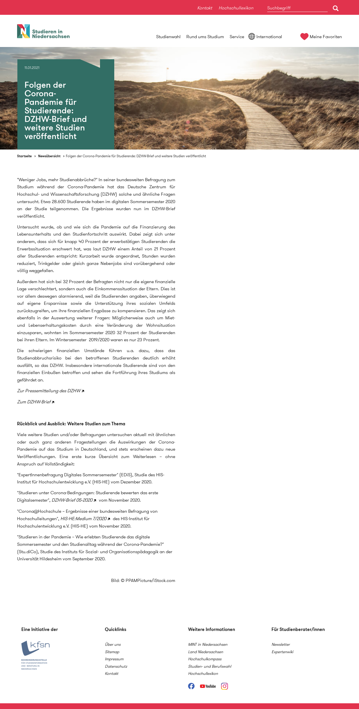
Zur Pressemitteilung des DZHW (48, 390)
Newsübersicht (49, 156)
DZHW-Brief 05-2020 (72, 500)
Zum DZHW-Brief (33, 402)
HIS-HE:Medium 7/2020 (83, 518)
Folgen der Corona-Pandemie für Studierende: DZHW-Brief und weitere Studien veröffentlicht (136, 156)
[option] (179, 98)
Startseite (24, 156)
